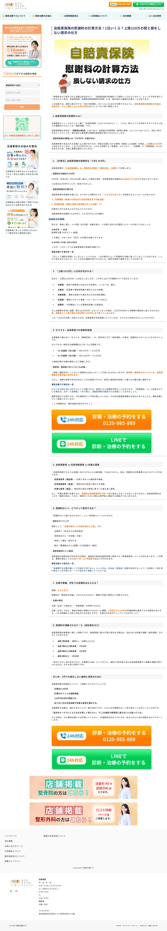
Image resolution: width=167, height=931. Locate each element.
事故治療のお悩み (41, 15)
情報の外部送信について (54, 835)
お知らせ (143, 926)
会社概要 (125, 15)
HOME (118, 926)
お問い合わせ (153, 926)
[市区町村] (22, 92)
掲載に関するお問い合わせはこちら (151, 9)
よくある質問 (153, 15)
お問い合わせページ (14, 846)
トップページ (11, 835)
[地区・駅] (22, 100)
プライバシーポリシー (130, 926)
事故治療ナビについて (14, 15)
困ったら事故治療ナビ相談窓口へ (22, 27)
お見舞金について (97, 15)
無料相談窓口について (15, 856)
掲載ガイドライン (13, 861)
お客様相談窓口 (69, 15)
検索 (22, 106)
